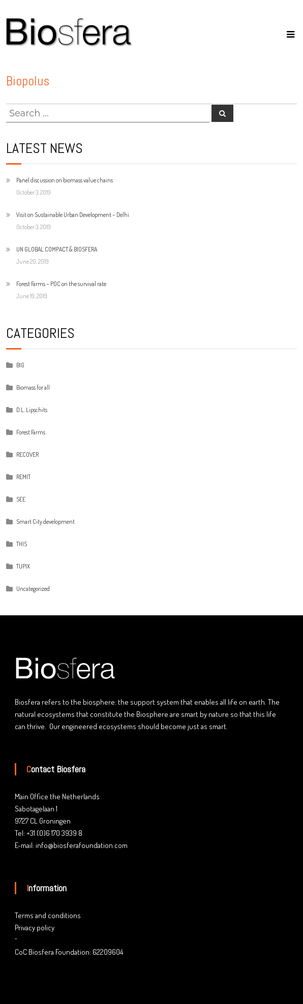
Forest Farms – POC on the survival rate (61, 284)
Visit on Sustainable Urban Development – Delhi (72, 214)
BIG (20, 365)
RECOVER (27, 454)
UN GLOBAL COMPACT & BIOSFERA (56, 249)
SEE (20, 499)
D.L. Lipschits (31, 410)
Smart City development (45, 521)
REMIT (23, 477)
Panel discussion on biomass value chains (64, 180)
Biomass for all (33, 387)
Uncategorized (33, 588)
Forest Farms (30, 432)
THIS (21, 544)
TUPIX (23, 566)
